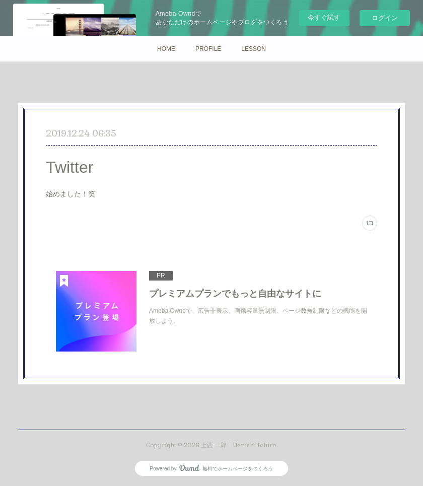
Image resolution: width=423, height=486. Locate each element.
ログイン (385, 18)
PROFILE (208, 48)
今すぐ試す (324, 17)
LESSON (253, 48)
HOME (166, 48)
